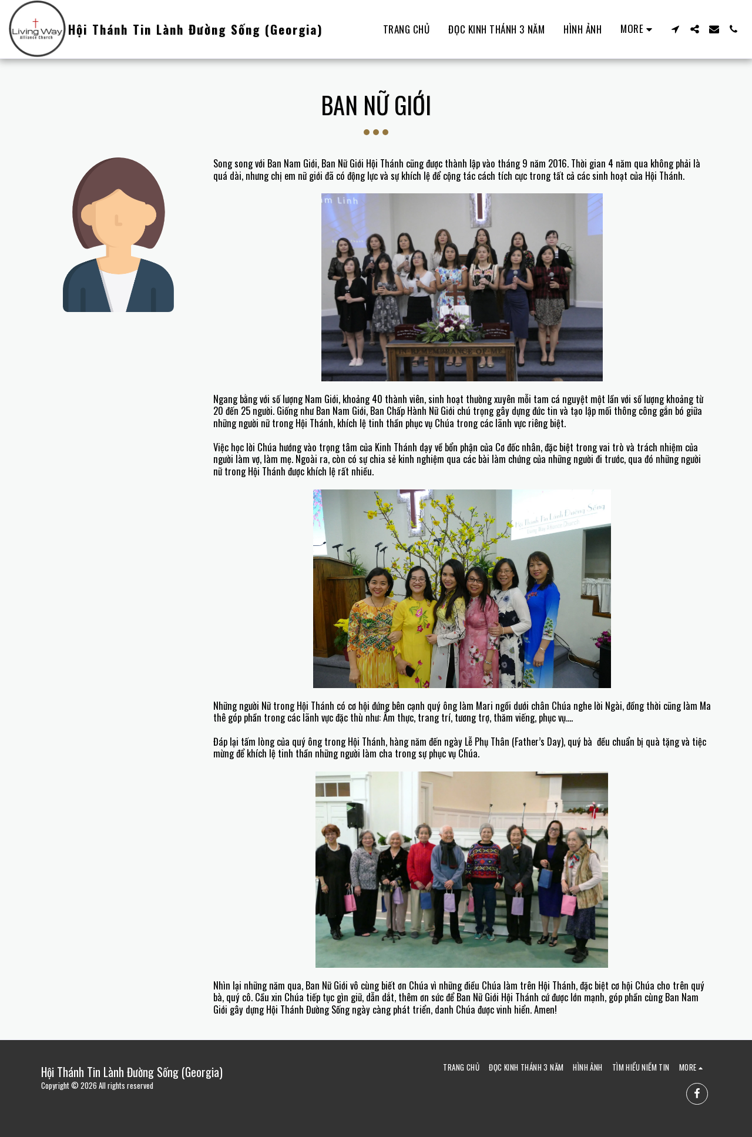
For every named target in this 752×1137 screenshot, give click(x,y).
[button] (675, 29)
